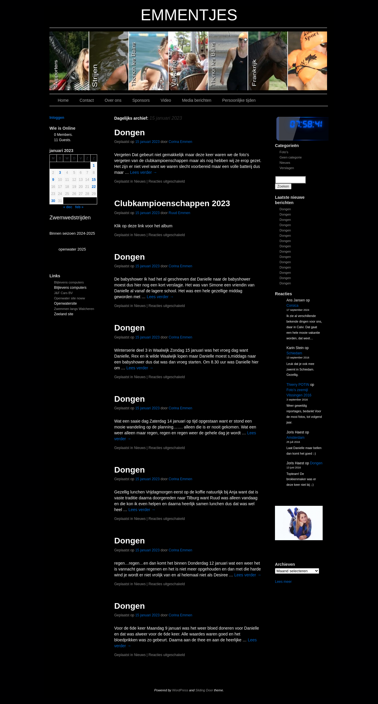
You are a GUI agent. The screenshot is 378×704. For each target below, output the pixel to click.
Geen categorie (291, 157)
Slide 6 (69, 60)
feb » (79, 207)
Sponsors (141, 100)
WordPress (180, 690)
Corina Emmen (180, 142)
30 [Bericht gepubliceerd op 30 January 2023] (53, 201)
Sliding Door (204, 690)
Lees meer (283, 581)
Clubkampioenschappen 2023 (172, 203)
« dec (67, 207)
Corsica (292, 305)
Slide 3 (188, 60)
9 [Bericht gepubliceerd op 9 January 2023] (53, 180)
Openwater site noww (69, 298)
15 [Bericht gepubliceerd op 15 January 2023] (94, 180)
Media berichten (196, 100)
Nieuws (285, 162)
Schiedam (294, 353)
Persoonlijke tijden (239, 100)
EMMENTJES (189, 15)
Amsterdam (295, 438)
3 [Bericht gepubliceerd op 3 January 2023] (60, 173)
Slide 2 (228, 60)
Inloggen (56, 118)
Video (166, 100)
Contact (86, 100)
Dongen (285, 209)
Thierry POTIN (297, 385)
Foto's (284, 152)
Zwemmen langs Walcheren (74, 309)
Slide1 (268, 60)
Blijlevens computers (69, 282)
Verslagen (287, 168)
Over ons (113, 100)
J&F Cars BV (63, 293)
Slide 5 (109, 60)
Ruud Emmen (179, 213)
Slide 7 (307, 60)
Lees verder (143, 172)
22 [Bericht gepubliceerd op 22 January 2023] (94, 187)
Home (63, 100)
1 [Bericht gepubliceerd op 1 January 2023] (94, 166)
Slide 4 (149, 60)
